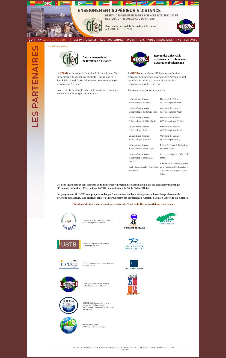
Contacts (171, 347)
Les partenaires (101, 347)
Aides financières (142, 347)
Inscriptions (128, 347)
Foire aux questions (158, 347)
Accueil (51, 46)
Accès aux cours (87, 347)
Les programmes (115, 347)
